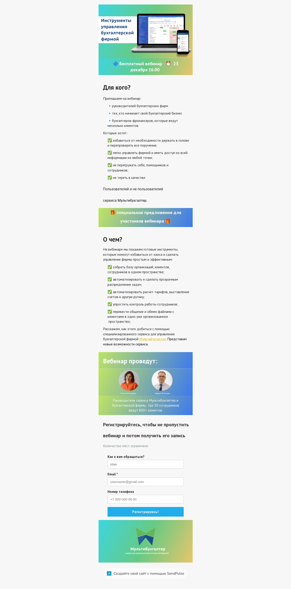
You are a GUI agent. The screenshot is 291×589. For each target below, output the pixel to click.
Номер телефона (121, 491)
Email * (113, 474)
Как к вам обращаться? (126, 457)
